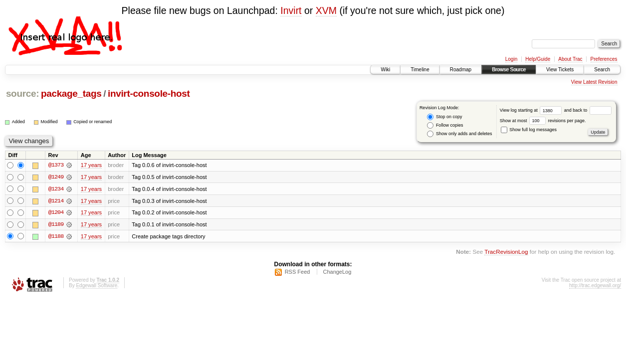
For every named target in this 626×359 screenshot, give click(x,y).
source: (22, 93)
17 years (91, 165)
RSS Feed (297, 272)
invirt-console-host (149, 93)
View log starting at (532, 110)
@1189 (55, 225)
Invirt (290, 10)
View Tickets (560, 69)
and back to (588, 110)
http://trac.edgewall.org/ (595, 286)
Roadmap (460, 69)
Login (511, 59)
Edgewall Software (96, 286)
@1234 (55, 189)
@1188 (55, 237)
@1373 (55, 165)
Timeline (420, 69)
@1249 (55, 177)
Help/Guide (537, 59)
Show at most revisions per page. (543, 120)
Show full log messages (529, 129)
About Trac (570, 59)
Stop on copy (444, 117)
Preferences (604, 59)
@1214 (55, 201)
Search (602, 69)
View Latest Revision (594, 82)
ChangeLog (337, 272)
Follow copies (445, 125)
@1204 (55, 213)
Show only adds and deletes (459, 134)
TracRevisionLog (506, 252)
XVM (326, 10)
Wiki (385, 69)
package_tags (71, 93)
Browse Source (509, 69)
